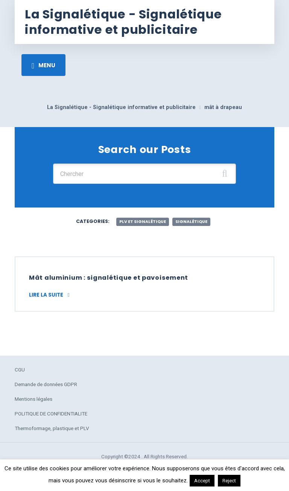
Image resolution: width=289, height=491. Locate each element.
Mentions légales (33, 399)
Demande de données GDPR (46, 384)
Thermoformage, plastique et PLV (52, 428)
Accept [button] (202, 480)
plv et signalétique (142, 221)
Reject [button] (229, 480)
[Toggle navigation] (43, 65)
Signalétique (191, 221)
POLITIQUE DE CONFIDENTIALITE (51, 414)
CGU (20, 370)
